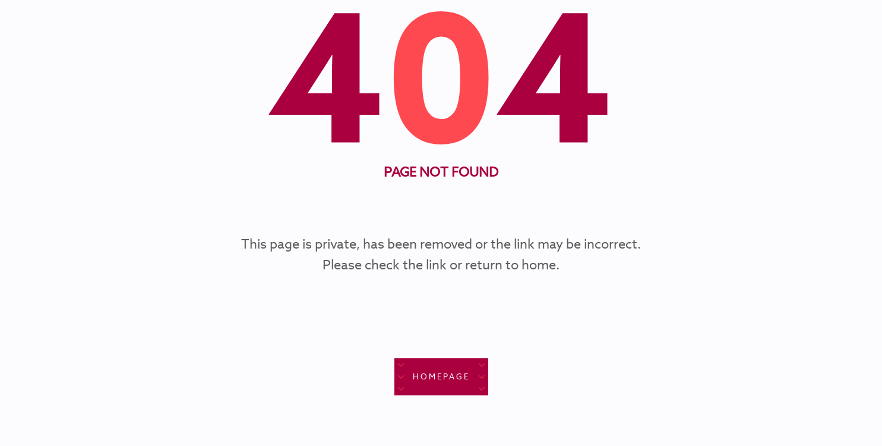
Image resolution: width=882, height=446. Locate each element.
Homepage (441, 377)
